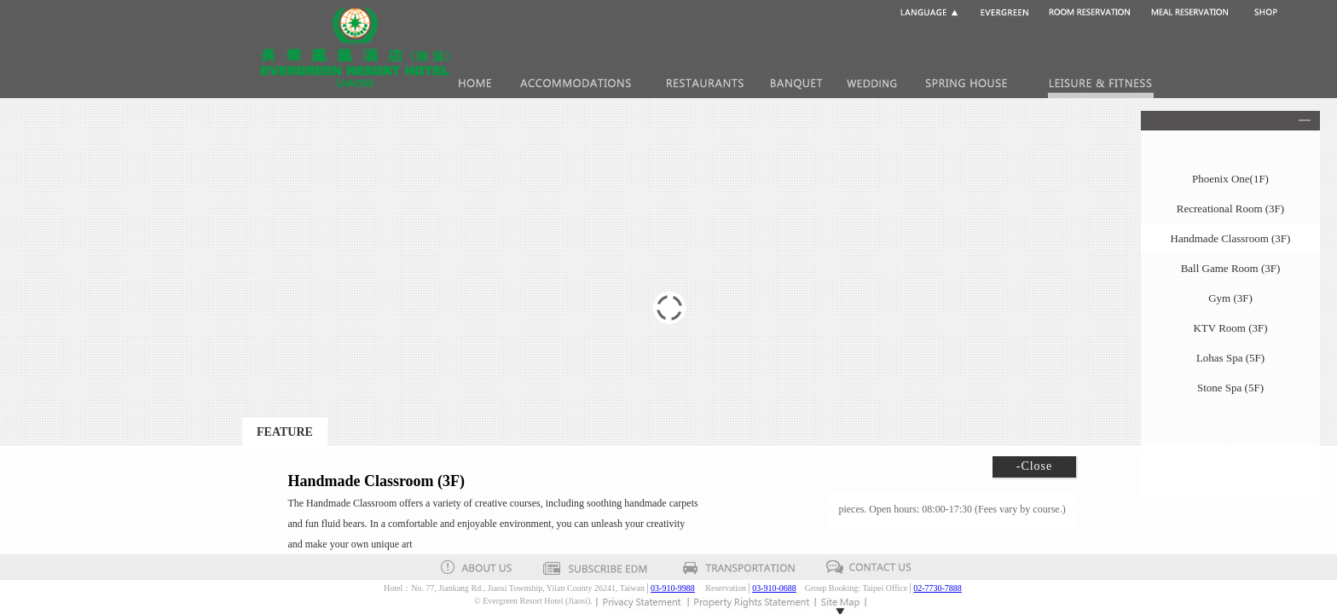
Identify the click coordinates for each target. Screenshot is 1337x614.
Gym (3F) (1230, 298)
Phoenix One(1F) (1230, 178)
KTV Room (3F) (1230, 327)
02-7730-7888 (937, 588)
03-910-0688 (774, 588)
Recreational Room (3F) (1230, 208)
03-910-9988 (673, 588)
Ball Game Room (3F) (1231, 268)
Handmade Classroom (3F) (1231, 238)
